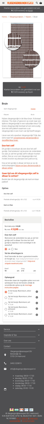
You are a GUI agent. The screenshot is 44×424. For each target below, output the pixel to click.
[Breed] (10, 270)
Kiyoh (30, 10)
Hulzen (28, 17)
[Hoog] (27, 270)
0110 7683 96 (22, 418)
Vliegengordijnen (16, 17)
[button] (38, 329)
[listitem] (22, 292)
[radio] (7, 249)
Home (4, 17)
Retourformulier (28, 421)
